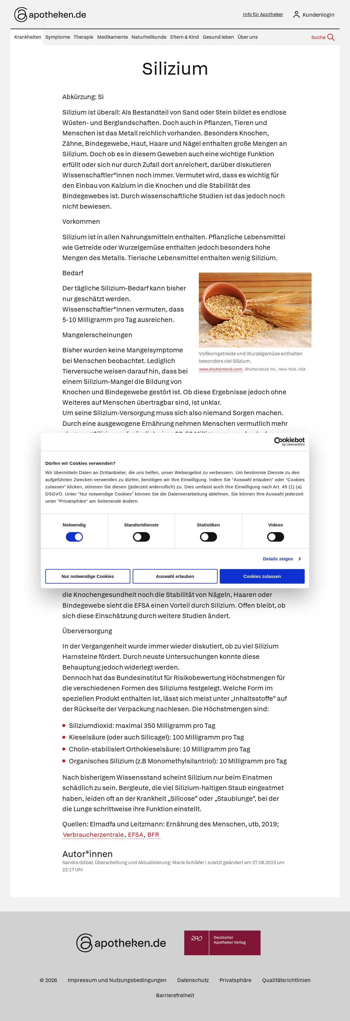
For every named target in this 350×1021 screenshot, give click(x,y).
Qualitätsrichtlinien (286, 980)
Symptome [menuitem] (57, 37)
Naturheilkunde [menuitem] (148, 37)
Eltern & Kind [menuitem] (184, 37)
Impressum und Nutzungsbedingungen (117, 980)
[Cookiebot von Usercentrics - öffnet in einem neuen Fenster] (279, 441)
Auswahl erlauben (175, 576)
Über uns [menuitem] (248, 37)
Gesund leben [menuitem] (218, 37)
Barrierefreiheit (175, 995)
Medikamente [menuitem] (112, 37)
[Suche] (322, 37)
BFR (157, 834)
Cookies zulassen (262, 576)
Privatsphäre (235, 980)
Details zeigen (278, 558)
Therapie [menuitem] (83, 37)
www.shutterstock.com (220, 369)
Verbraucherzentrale (95, 834)
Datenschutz (193, 980)
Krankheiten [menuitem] (27, 37)
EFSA (138, 834)
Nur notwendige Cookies (88, 576)
